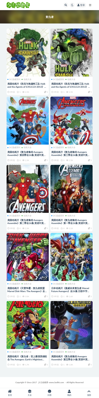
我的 (69, 393)
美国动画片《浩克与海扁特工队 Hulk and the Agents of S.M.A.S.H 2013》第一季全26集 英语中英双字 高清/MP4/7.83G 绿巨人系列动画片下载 (27, 88)
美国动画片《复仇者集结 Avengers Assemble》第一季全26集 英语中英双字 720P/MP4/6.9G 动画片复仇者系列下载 (71, 225)
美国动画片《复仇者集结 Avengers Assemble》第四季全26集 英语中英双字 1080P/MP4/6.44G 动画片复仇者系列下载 (27, 157)
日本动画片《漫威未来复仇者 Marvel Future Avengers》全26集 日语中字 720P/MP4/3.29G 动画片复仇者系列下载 (71, 293)
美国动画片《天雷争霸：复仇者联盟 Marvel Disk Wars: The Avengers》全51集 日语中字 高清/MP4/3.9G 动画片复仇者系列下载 (27, 293)
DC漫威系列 (13, 79)
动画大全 (27, 79)
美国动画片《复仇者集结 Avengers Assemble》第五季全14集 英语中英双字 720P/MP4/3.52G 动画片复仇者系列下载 (70, 361)
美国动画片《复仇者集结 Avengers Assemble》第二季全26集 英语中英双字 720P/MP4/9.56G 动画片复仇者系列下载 (26, 225)
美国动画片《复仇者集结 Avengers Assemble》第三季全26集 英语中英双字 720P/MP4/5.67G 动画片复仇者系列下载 (70, 157)
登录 (81, 5)
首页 (10, 393)
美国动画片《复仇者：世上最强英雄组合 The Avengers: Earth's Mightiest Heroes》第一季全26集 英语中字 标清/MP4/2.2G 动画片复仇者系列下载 (27, 361)
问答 (49, 393)
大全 (29, 393)
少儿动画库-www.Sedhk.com (51, 382)
